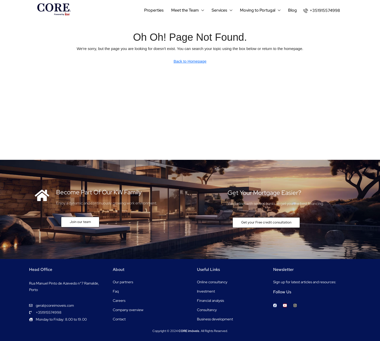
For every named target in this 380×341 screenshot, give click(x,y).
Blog (292, 10)
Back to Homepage (190, 61)
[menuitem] (322, 10)
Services (219, 10)
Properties (153, 10)
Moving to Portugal (257, 10)
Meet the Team (185, 10)
